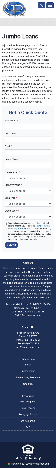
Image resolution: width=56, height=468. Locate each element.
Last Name (11, 133)
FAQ (28, 427)
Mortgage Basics (28, 414)
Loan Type (11, 197)
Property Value (13, 185)
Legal (28, 364)
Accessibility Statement (28, 377)
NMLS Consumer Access (28, 315)
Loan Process (28, 408)
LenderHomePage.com (37, 463)
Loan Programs (28, 401)
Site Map (28, 384)
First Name (11, 120)
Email (8, 146)
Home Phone (12, 159)
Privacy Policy (17, 229)
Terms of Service (43, 226)
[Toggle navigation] (50, 5)
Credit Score (12, 210)
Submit (11, 245)
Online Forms (28, 420)
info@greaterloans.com (28, 347)
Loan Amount (12, 172)
